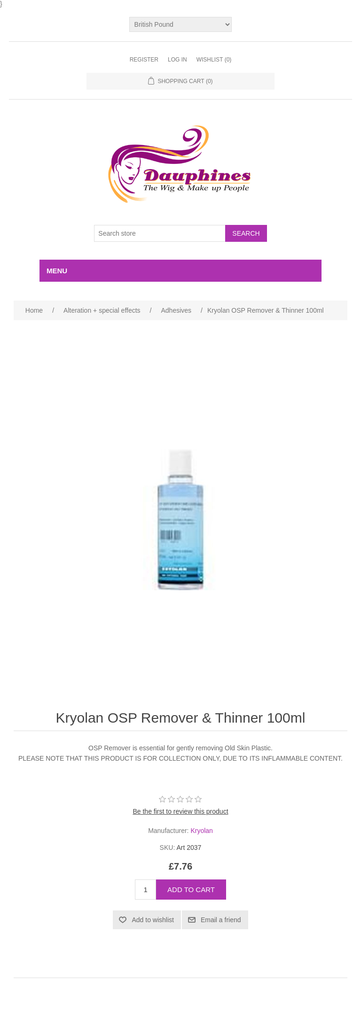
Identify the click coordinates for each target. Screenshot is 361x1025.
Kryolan (201, 830)
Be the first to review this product (180, 811)
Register (144, 59)
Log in (177, 59)
